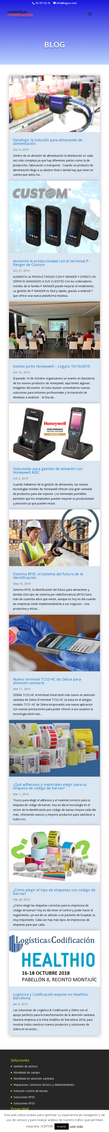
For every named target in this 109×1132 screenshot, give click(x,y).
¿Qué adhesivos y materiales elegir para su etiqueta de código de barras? (50, 786)
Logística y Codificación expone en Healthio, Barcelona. (51, 996)
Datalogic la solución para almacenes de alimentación (47, 141)
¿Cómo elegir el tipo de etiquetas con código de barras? (54, 891)
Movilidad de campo (27, 1072)
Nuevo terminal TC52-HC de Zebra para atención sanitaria (47, 681)
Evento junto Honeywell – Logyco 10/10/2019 (51, 366)
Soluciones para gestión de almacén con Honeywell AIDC (47, 470)
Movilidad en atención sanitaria (34, 1078)
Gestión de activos (26, 1066)
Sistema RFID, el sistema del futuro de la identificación (48, 576)
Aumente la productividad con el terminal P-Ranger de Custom (51, 263)
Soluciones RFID (24, 1097)
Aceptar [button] (61, 1126)
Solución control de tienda (30, 1091)
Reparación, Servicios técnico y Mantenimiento (44, 1085)
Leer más (76, 1126)
